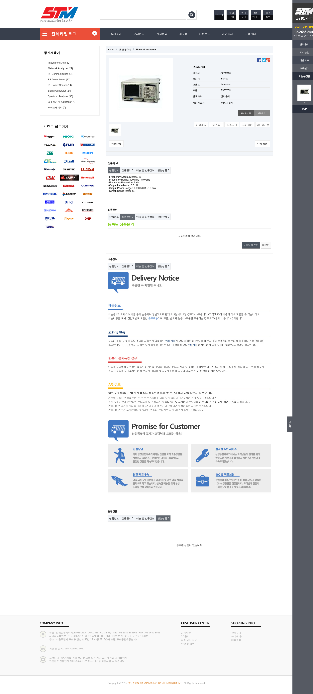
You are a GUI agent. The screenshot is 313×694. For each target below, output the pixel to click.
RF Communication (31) (60, 74)
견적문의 (301, 44)
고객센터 (301, 68)
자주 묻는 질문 (189, 640)
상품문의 (127, 170)
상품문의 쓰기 (250, 245)
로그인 (219, 15)
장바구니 (243, 15)
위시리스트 (246, 113)
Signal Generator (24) (59, 90)
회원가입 (231, 15)
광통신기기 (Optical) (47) (61, 102)
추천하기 (262, 113)
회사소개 (116, 33)
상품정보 (114, 170)
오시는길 (301, 52)
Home (111, 49)
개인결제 (227, 33)
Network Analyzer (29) (60, 68)
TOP (301, 109)
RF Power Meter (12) (59, 79)
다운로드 (301, 60)
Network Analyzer (146, 49)
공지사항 (186, 632)
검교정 (183, 33)
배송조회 (268, 15)
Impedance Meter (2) (59, 62)
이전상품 (116, 143)
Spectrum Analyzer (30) (60, 96)
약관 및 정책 (187, 643)
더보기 (265, 245)
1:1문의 (185, 636)
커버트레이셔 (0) (57, 107)
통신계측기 (125, 49)
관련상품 (163, 170)
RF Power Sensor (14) (60, 85)
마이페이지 (256, 15)
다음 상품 (262, 143)
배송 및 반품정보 (145, 170)
